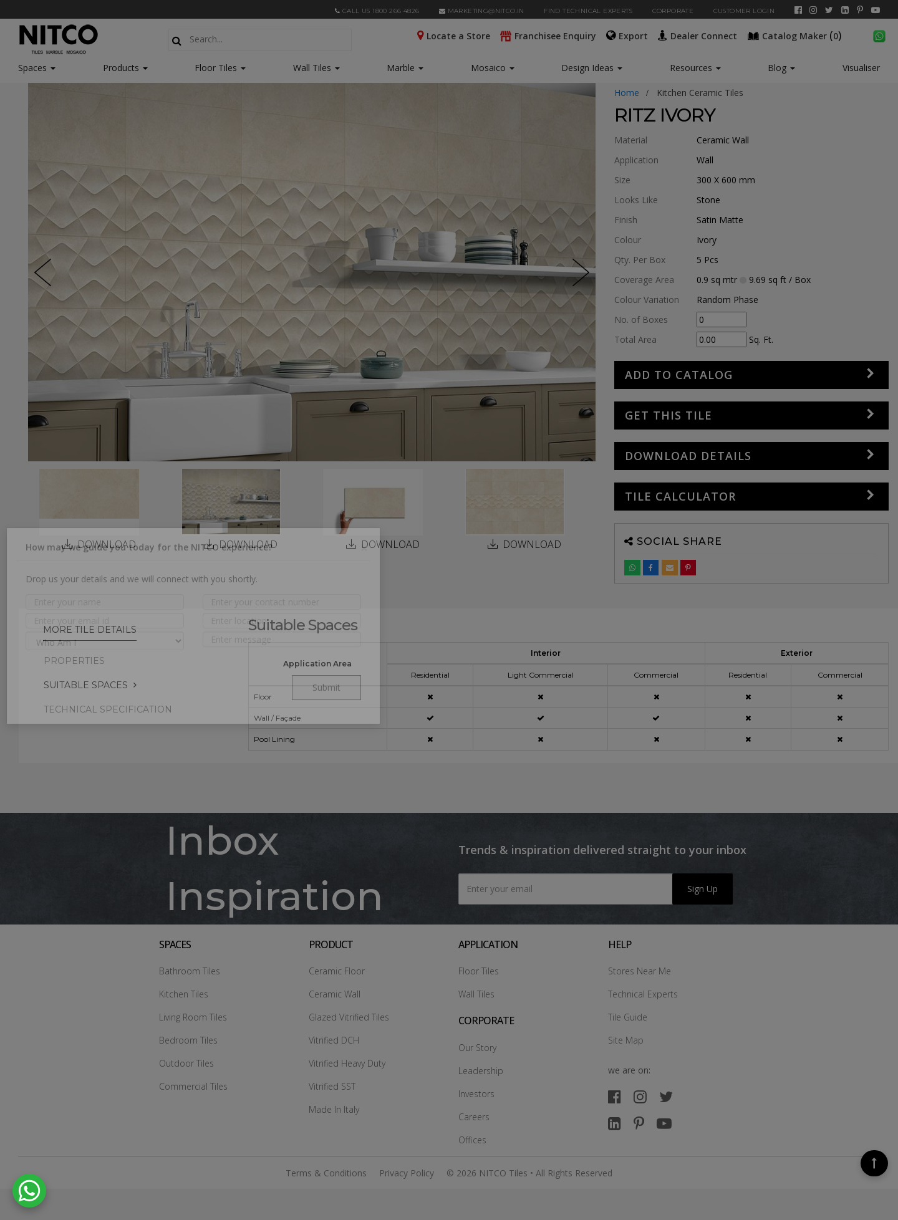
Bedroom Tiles (188, 1040)
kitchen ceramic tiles (700, 92)
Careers (474, 1117)
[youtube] (875, 10)
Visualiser (861, 68)
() (795, 34)
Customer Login (744, 11)
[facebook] (798, 10)
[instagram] (813, 10)
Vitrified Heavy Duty (347, 1063)
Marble (405, 68)
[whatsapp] (879, 34)
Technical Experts (643, 994)
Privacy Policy (406, 1173)
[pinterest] (860, 10)
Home (626, 92)
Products (121, 68)
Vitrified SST (332, 1086)
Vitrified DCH (334, 1040)
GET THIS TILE (668, 415)
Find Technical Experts (588, 11)
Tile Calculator (680, 496)
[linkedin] (845, 10)
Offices (472, 1140)
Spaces (32, 68)
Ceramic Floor (337, 971)
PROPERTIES (74, 660)
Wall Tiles (316, 68)
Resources (695, 68)
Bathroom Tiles (189, 971)
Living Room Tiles (193, 1017)
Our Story (477, 1048)
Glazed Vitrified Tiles (349, 1017)
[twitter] (829, 10)
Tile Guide (627, 1017)
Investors (476, 1094)
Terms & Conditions (326, 1173)
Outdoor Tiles (186, 1063)
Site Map (626, 1040)
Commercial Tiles (193, 1086)
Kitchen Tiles (183, 994)
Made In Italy (334, 1109)
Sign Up (702, 889)
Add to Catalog (679, 374)
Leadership (480, 1071)
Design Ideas (591, 68)
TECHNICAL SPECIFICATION (108, 709)
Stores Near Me (639, 971)
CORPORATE (673, 11)
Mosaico (492, 68)
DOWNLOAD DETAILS (688, 455)
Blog (781, 68)
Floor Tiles (220, 68)
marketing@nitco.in (481, 11)
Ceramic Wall (334, 994)
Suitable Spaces (86, 685)
